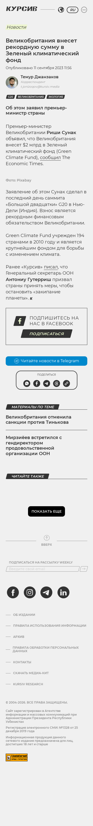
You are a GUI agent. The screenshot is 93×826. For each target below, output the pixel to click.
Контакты (22, 662)
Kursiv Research (28, 684)
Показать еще (46, 511)
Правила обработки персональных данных (46, 649)
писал (51, 267)
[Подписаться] (83, 569)
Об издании (24, 615)
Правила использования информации (49, 625)
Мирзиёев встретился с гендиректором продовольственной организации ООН (34, 445)
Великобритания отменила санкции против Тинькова (38, 419)
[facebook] (13, 592)
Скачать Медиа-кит (31, 673)
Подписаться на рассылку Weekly (41, 562)
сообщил (50, 157)
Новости (16, 27)
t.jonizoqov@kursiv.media (40, 86)
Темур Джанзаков (40, 77)
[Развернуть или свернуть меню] (84, 10)
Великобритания (31, 97)
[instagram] (30, 592)
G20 (10, 97)
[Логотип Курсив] (21, 8)
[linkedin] (63, 592)
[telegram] (46, 592)
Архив (18, 637)
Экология (55, 97)
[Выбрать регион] (61, 10)
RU (72, 10)
